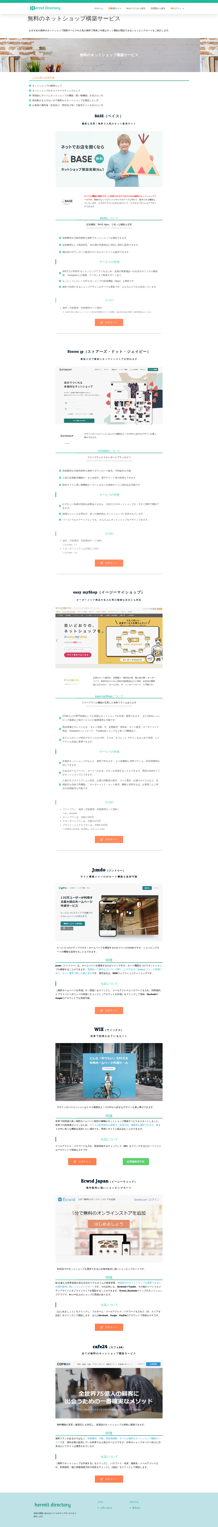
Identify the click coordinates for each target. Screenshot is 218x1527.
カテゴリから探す (136, 8)
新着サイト (114, 8)
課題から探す (158, 8)
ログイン (177, 8)
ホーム (98, 8)
